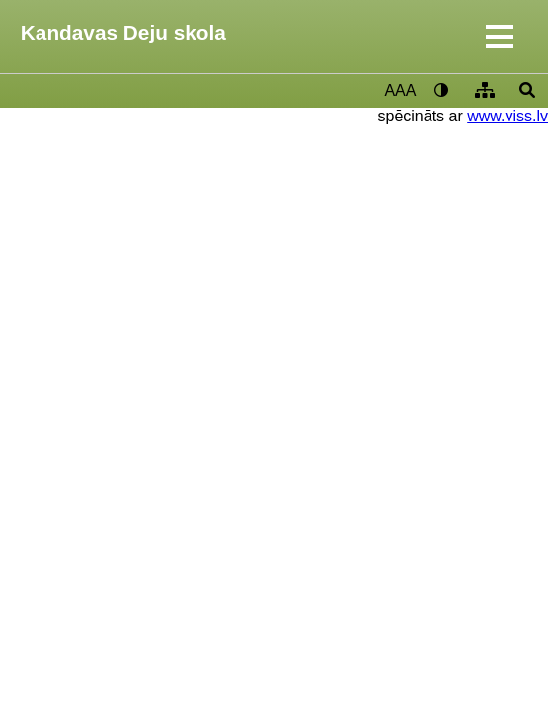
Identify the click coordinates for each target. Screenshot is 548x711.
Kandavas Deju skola (123, 32)
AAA (400, 90)
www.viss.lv (507, 116)
